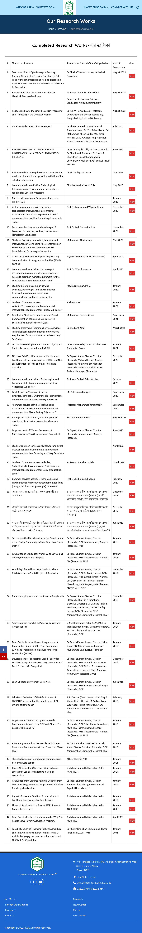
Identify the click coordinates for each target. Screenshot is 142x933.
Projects (9, 915)
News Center (79, 904)
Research (62, 29)
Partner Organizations (16, 904)
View (132, 76)
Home (51, 29)
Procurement (79, 915)
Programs (10, 910)
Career (76, 910)
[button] (137, 7)
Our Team (10, 899)
